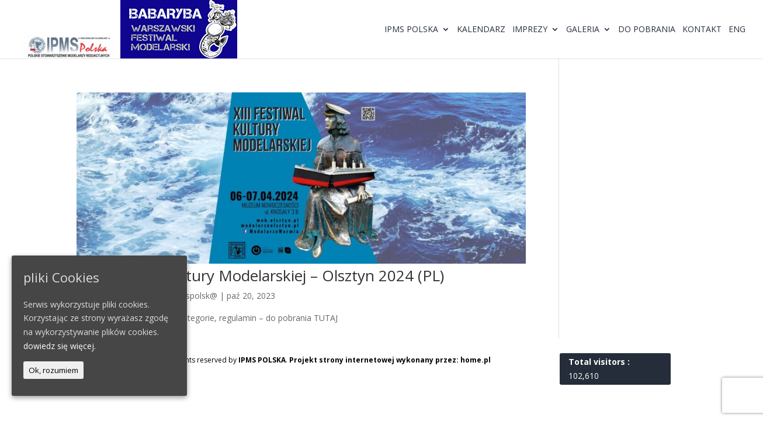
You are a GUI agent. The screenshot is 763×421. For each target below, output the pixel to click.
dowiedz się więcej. (59, 345)
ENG (737, 29)
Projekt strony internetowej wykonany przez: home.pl (390, 360)
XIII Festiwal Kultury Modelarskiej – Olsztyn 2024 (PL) (260, 275)
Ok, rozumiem (53, 370)
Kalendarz (481, 29)
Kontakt (702, 29)
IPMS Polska (411, 29)
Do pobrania (646, 29)
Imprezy (529, 29)
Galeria (582, 29)
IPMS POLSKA (262, 360)
